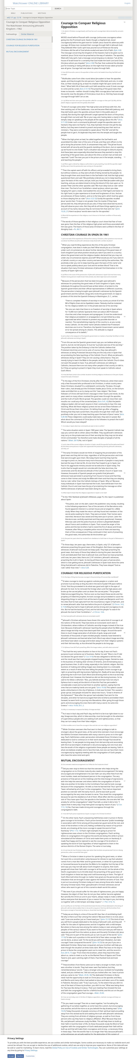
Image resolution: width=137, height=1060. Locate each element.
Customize (30, 1056)
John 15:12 (105, 919)
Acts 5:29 (85, 568)
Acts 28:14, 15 (66, 953)
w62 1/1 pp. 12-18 (13, 17)
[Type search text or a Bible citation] (27, 8)
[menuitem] (130, 8)
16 (66, 807)
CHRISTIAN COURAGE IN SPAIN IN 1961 (22, 39)
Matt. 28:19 (73, 440)
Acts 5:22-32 (92, 198)
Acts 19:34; (74, 705)
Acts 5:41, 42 (103, 401)
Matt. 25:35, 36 (85, 975)
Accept (11, 1056)
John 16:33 (97, 942)
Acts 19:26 (102, 687)
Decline (20, 1056)
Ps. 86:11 (77, 229)
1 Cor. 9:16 (89, 656)
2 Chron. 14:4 (98, 612)
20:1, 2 (81, 705)
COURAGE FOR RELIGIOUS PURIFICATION (22, 45)
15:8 (64, 607)
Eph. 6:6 (117, 50)
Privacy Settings (31, 1050)
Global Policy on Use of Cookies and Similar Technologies (75, 1048)
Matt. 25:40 (99, 993)
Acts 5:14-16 (85, 89)
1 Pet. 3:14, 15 (109, 902)
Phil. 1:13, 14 (76, 831)
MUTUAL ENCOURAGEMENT (17, 51)
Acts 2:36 (90, 63)
